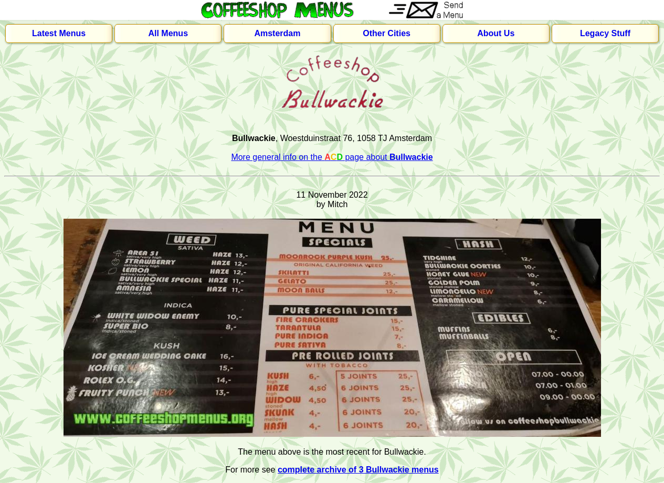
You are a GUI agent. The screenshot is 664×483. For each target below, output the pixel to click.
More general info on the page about (332, 157)
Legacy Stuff (605, 33)
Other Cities (386, 33)
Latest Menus (59, 33)
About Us (495, 33)
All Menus (168, 33)
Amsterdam (277, 33)
